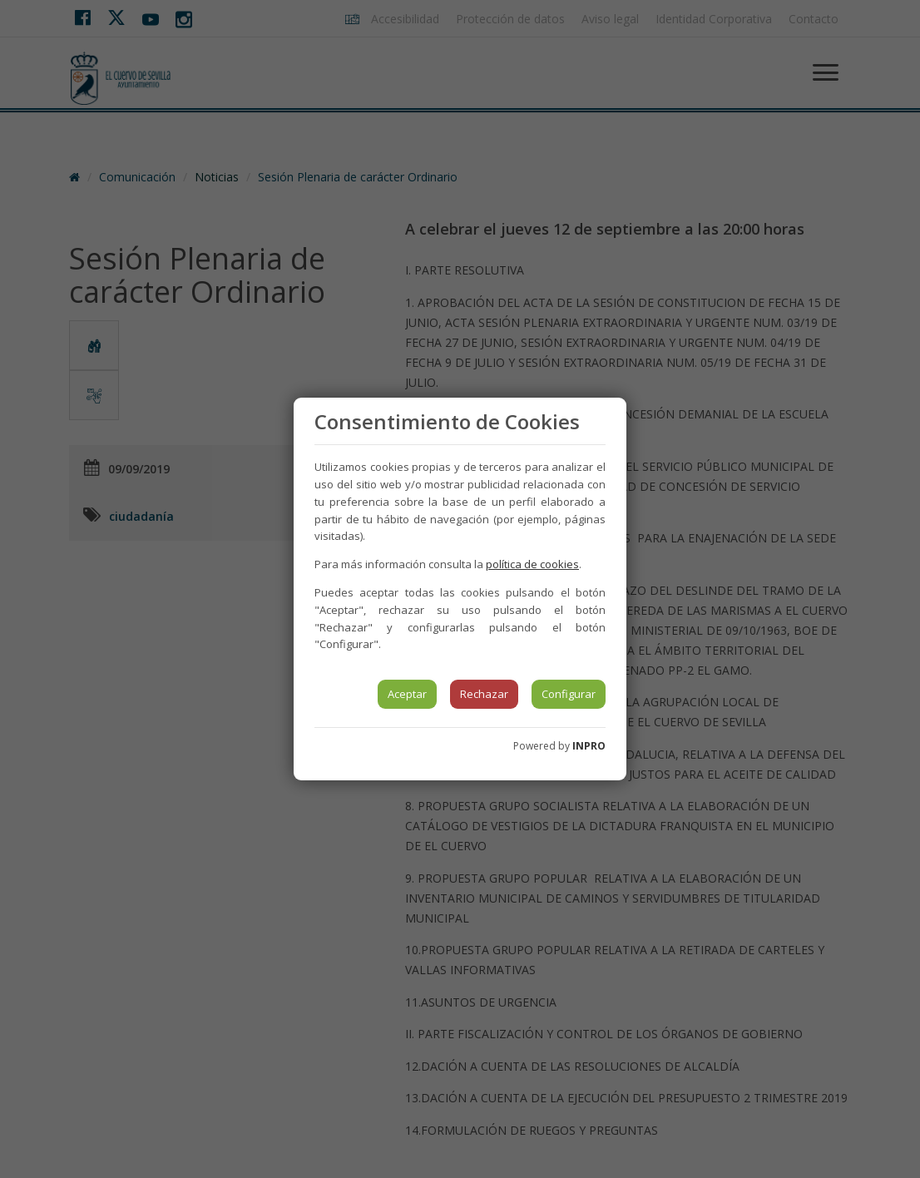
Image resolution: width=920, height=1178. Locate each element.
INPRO (589, 746)
